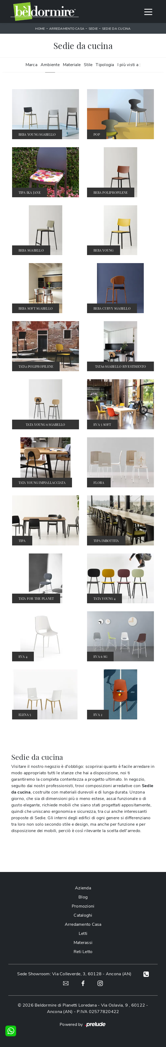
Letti (83, 933)
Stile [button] (88, 65)
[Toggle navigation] (148, 11)
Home (40, 28)
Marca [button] (31, 65)
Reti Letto (83, 952)
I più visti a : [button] (129, 65)
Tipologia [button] (105, 65)
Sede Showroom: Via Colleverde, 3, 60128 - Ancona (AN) (74, 974)
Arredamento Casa (66, 28)
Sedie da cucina (116, 28)
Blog (83, 897)
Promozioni (83, 906)
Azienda (83, 888)
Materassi (83, 943)
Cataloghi (83, 915)
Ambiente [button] (50, 65)
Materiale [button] (72, 65)
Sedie (93, 28)
